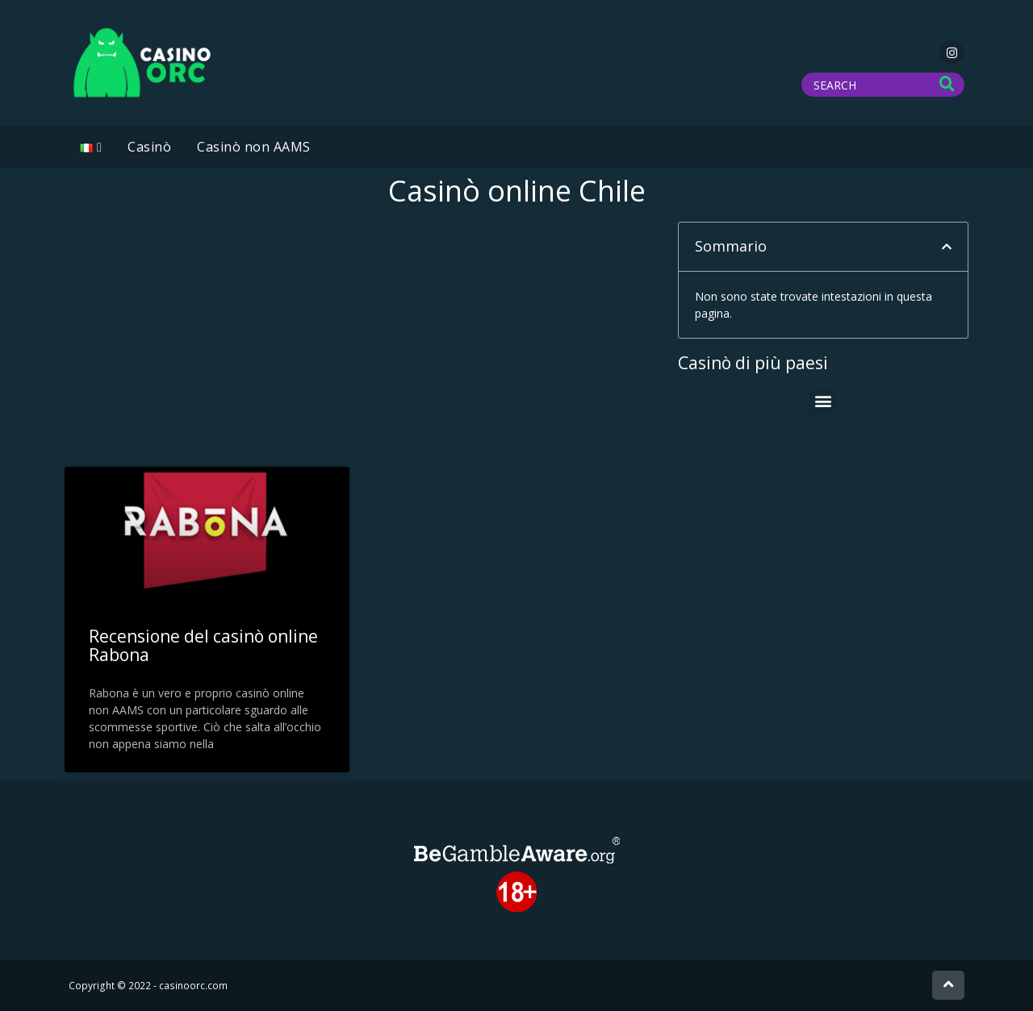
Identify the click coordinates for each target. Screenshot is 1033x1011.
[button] (946, 246)
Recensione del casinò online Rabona (203, 645)
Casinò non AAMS (254, 147)
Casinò (149, 147)
